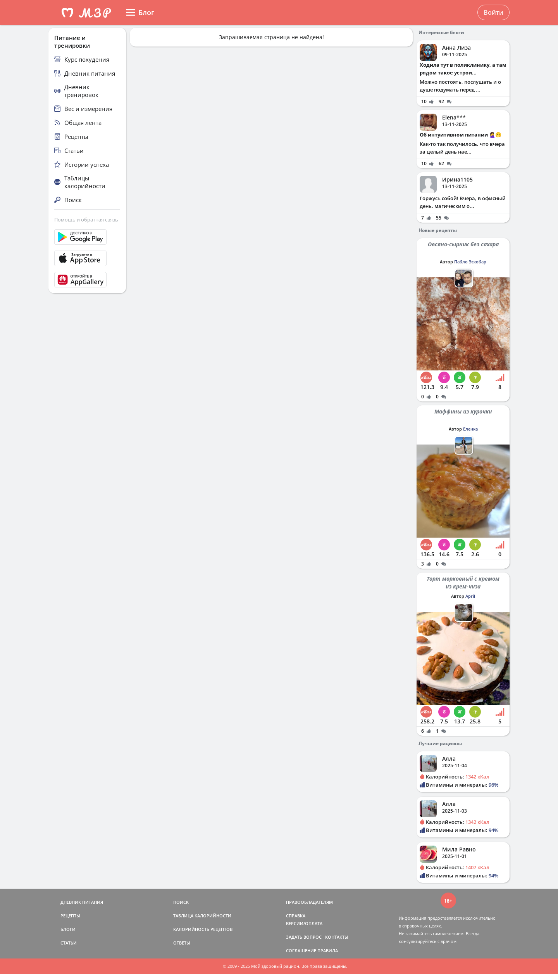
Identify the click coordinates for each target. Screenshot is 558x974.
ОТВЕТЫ (181, 943)
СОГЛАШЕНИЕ (301, 950)
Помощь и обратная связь (86, 219)
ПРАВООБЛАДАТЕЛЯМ (309, 902)
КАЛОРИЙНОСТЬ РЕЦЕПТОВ (202, 929)
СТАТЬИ (68, 943)
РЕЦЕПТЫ (70, 916)
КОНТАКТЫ (336, 937)
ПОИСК (181, 902)
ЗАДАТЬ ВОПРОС (304, 937)
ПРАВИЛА (327, 950)
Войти (493, 12)
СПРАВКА (295, 916)
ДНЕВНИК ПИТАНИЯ (81, 902)
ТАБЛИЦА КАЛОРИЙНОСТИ (202, 916)
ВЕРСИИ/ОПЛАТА (304, 923)
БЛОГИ (68, 929)
